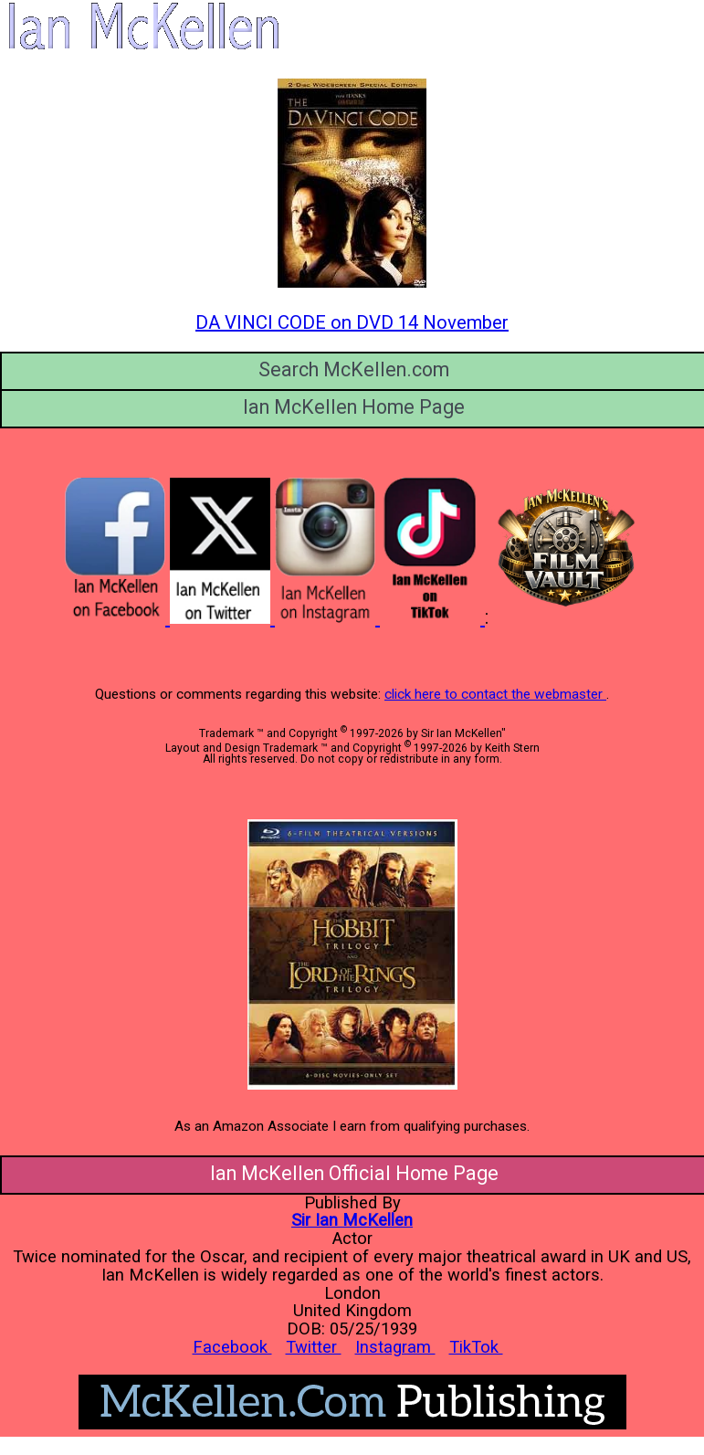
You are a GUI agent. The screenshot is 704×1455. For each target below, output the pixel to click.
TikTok (476, 1346)
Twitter (313, 1346)
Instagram (395, 1346)
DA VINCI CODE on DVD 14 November (352, 322)
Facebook (232, 1346)
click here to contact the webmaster (495, 694)
